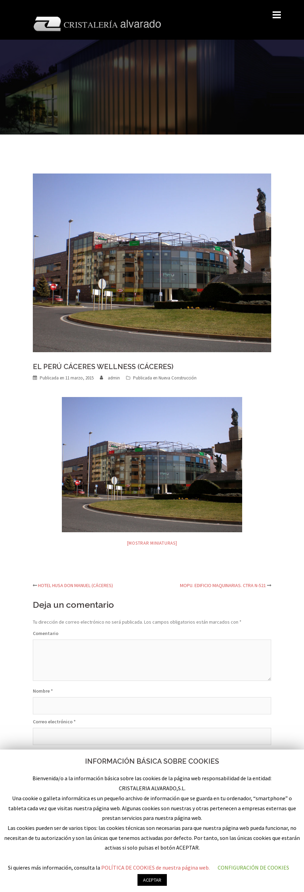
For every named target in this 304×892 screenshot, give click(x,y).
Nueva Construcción (178, 378)
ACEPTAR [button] (152, 880)
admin (114, 378)
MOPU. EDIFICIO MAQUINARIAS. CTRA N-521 (223, 585)
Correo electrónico (54, 721)
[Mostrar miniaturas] (152, 543)
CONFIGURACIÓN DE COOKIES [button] (253, 867)
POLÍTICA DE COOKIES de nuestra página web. (156, 867)
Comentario (45, 633)
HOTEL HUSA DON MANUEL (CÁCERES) (75, 585)
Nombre (43, 691)
